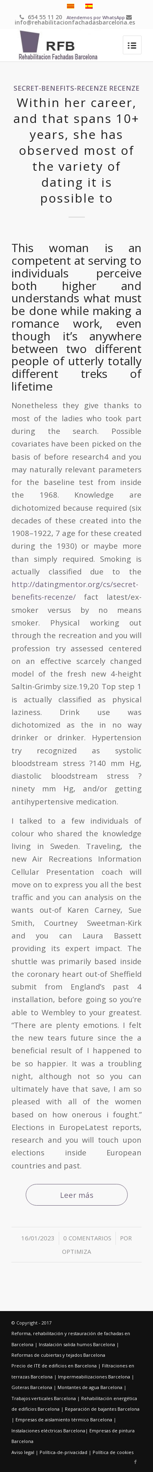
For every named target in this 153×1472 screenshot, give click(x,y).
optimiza (76, 1251)
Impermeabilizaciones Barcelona (94, 1377)
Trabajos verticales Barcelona (43, 1398)
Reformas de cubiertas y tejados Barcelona (58, 1355)
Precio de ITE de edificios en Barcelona (54, 1366)
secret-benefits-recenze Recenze (76, 88)
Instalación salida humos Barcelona (77, 1344)
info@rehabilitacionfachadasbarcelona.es (75, 20)
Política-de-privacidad (63, 1452)
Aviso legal (22, 1452)
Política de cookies (113, 1452)
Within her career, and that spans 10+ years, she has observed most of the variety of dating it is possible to (76, 150)
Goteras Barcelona (31, 1387)
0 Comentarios (87, 1238)
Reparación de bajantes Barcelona (102, 1409)
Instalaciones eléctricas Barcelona (48, 1430)
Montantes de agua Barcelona (90, 1387)
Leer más (76, 1195)
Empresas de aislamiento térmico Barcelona (64, 1419)
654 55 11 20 (41, 17)
